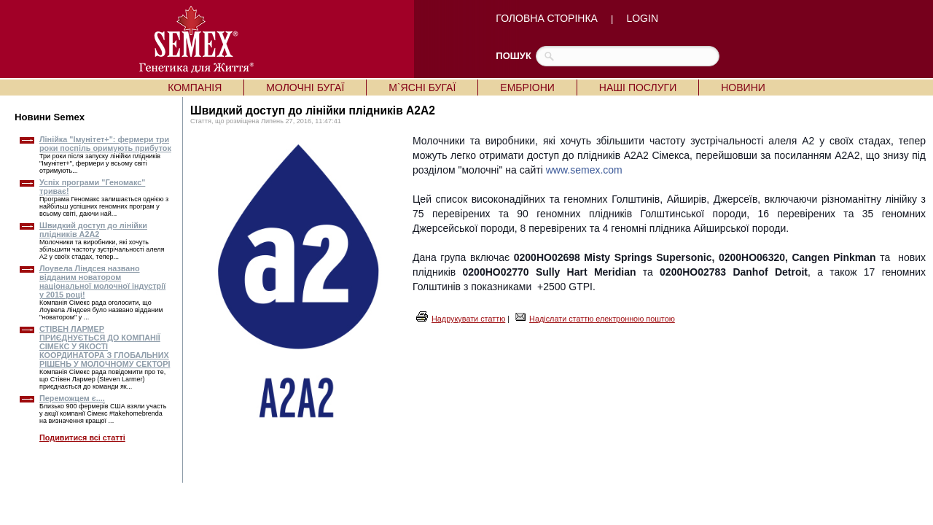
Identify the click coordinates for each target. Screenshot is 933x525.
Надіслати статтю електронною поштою (602, 318)
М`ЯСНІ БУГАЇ (422, 87)
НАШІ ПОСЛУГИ (637, 87)
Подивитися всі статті (82, 437)
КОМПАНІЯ (195, 87)
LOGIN (642, 18)
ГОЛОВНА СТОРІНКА (547, 18)
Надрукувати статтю (468, 318)
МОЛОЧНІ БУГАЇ (305, 87)
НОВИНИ (743, 87)
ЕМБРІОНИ (527, 87)
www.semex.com (584, 170)
